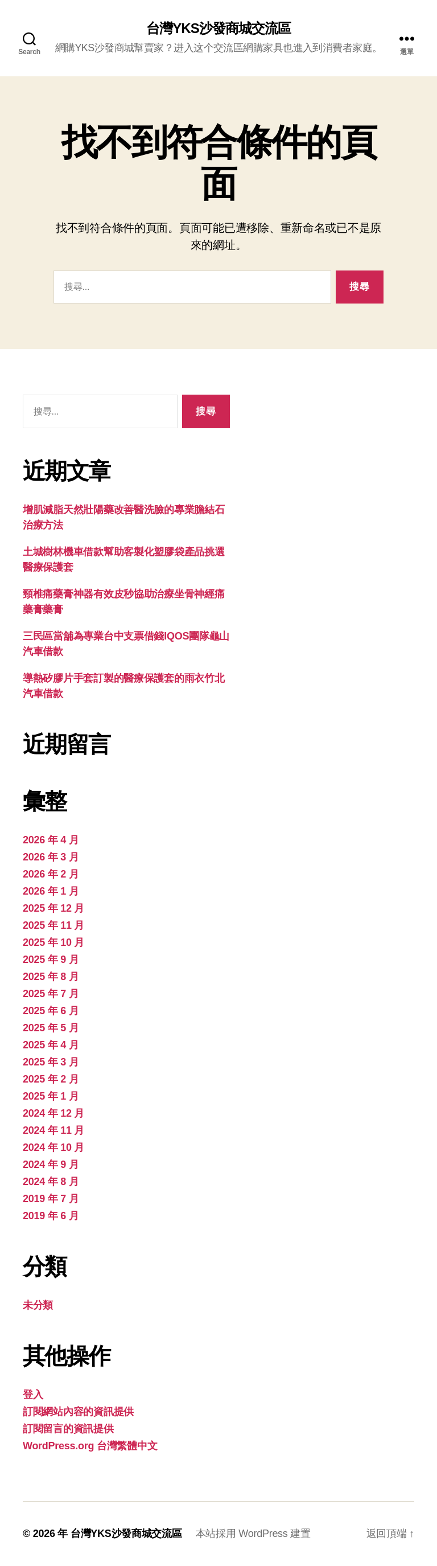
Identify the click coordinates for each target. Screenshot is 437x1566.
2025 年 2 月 (51, 1079)
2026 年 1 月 (51, 891)
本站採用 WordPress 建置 (253, 1533)
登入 (33, 1394)
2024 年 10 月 (53, 1147)
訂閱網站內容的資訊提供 (78, 1411)
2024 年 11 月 (53, 1130)
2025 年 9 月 (51, 959)
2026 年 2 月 (51, 874)
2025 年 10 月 (53, 942)
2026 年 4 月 (51, 840)
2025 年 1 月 (51, 1096)
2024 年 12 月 (53, 1113)
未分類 (38, 1305)
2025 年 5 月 (51, 1028)
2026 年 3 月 (51, 857)
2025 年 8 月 (51, 976)
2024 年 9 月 (51, 1164)
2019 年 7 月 (51, 1198)
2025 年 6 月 (51, 1010)
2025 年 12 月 (53, 908)
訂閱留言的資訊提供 (68, 1428)
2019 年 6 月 (51, 1215)
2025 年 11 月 (53, 925)
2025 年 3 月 (51, 1062)
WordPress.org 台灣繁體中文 (90, 1446)
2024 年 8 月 (51, 1181)
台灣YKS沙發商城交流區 (218, 28)
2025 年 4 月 (51, 1045)
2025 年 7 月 (51, 993)
